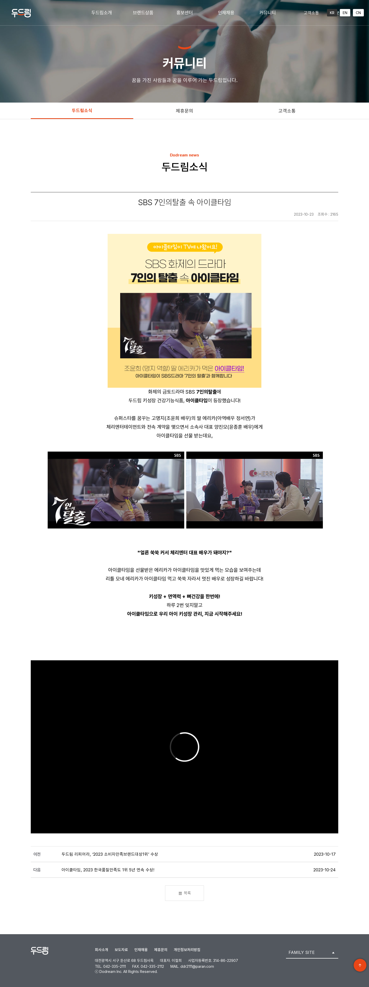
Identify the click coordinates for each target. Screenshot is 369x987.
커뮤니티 (267, 12)
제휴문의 (184, 111)
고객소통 (311, 12)
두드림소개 (101, 12)
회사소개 (101, 950)
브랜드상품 (143, 12)
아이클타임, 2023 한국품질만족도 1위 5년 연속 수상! (107, 869)
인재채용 (226, 12)
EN (345, 13)
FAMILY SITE (302, 952)
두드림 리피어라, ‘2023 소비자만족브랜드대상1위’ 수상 (109, 854)
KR (332, 13)
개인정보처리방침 (187, 950)
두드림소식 (82, 110)
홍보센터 (184, 12)
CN (358, 13)
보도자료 (121, 950)
